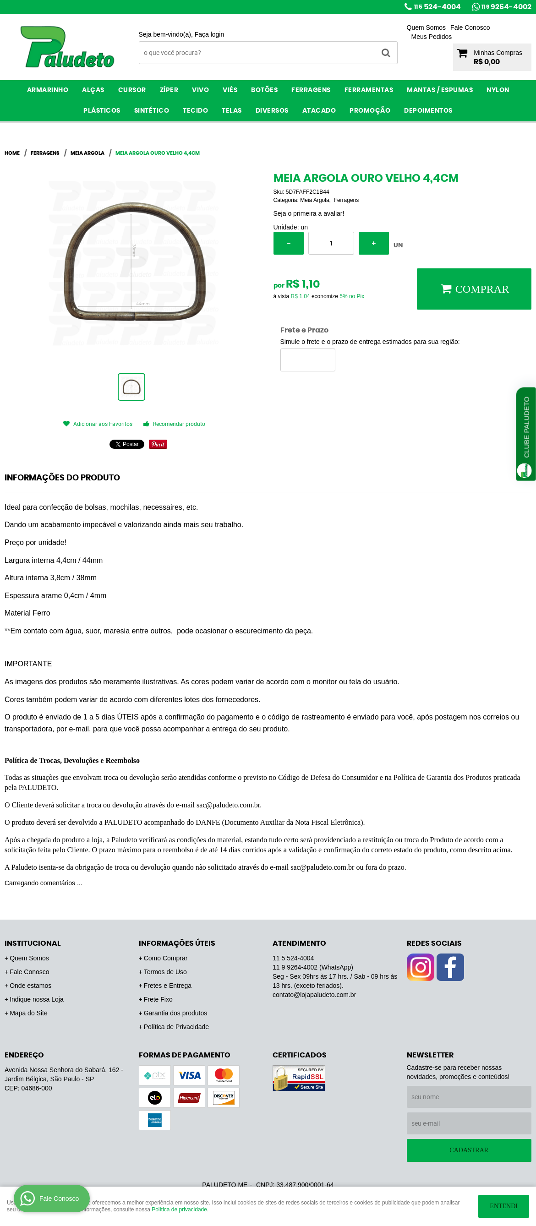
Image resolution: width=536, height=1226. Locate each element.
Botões (264, 90)
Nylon (498, 90)
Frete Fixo (158, 999)
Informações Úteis (177, 943)
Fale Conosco (470, 27)
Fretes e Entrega (167, 985)
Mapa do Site (29, 1013)
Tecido (195, 111)
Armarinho (48, 90)
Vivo (200, 90)
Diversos (272, 111)
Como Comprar (166, 958)
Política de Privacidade (176, 1026)
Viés (230, 90)
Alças (93, 90)
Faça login (209, 34)
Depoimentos (428, 111)
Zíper (169, 90)
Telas (232, 111)
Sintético (152, 111)
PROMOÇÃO (370, 111)
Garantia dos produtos (176, 1013)
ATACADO (319, 111)
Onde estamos (30, 985)
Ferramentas (369, 90)
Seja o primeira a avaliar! (309, 213)
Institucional (33, 943)
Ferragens (311, 90)
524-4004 (437, 7)
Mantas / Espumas (440, 90)
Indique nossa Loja (37, 999)
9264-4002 (506, 7)
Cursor (132, 90)
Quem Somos (426, 27)
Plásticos (101, 111)
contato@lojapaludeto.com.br (314, 994)
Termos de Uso (165, 971)
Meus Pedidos (431, 36)
